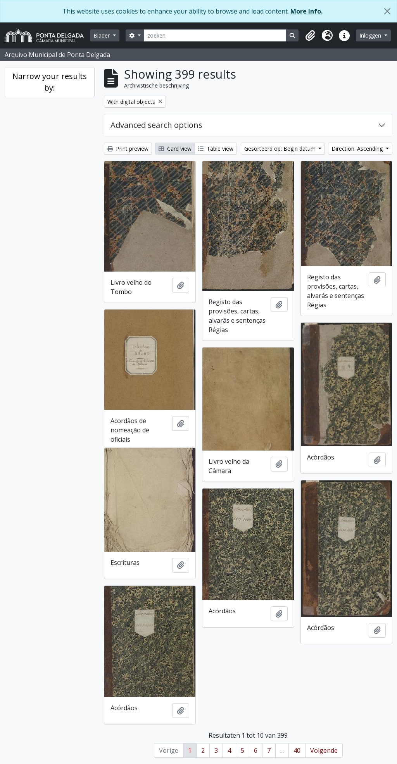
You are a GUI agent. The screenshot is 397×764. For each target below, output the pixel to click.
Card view (175, 148)
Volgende (324, 750)
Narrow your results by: (49, 82)
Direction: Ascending (357, 148)
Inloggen (371, 35)
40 (296, 750)
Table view (215, 148)
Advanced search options (156, 125)
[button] (310, 35)
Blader (102, 35)
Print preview (127, 148)
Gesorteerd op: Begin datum (280, 148)
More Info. (306, 11)
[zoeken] (215, 35)
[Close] (387, 11)
